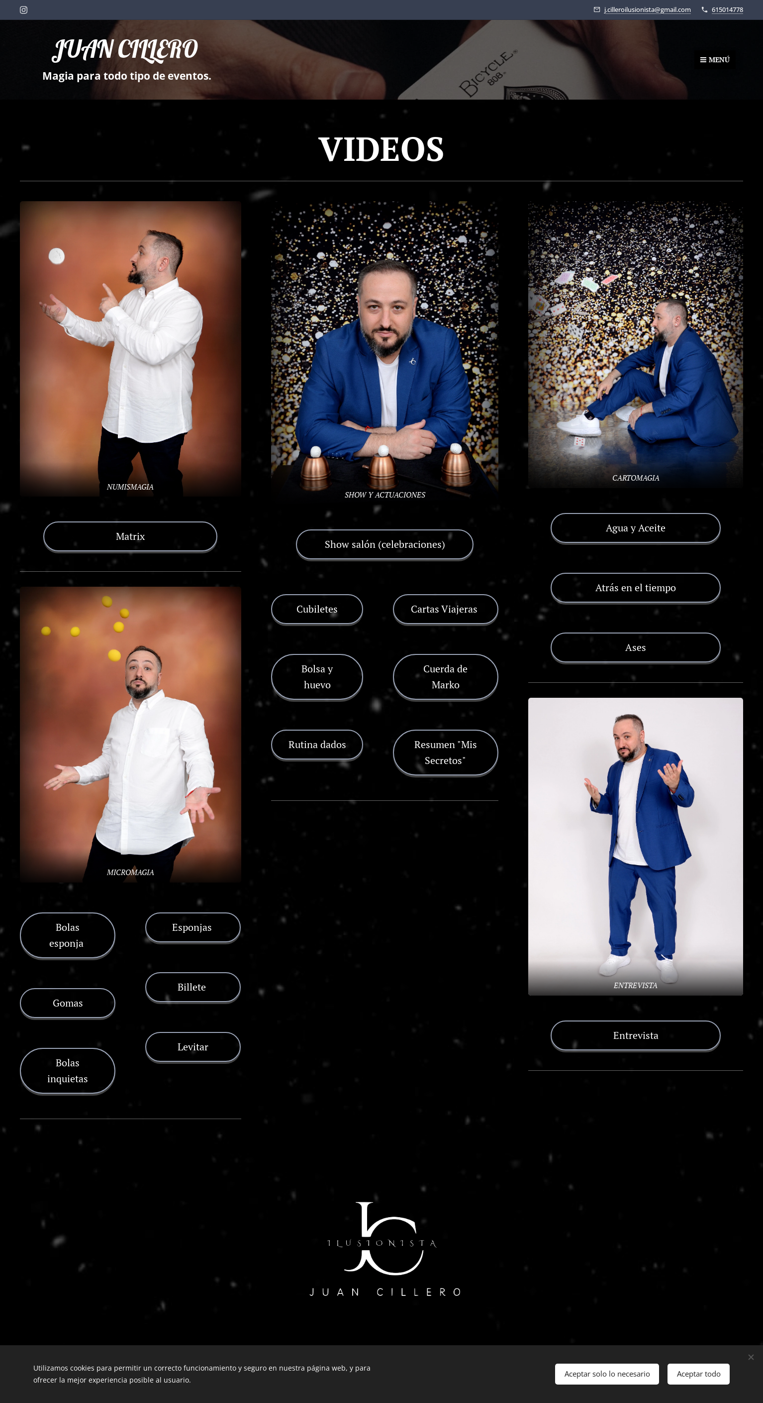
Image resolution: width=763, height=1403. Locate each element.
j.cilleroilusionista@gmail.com (647, 9)
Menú (715, 59)
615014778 (727, 9)
